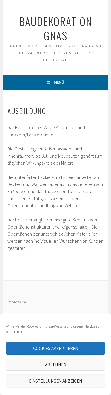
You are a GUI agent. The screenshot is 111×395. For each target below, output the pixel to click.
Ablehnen (55, 365)
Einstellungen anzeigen (55, 381)
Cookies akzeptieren (55, 348)
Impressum (16, 302)
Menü (59, 82)
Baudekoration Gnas (55, 28)
